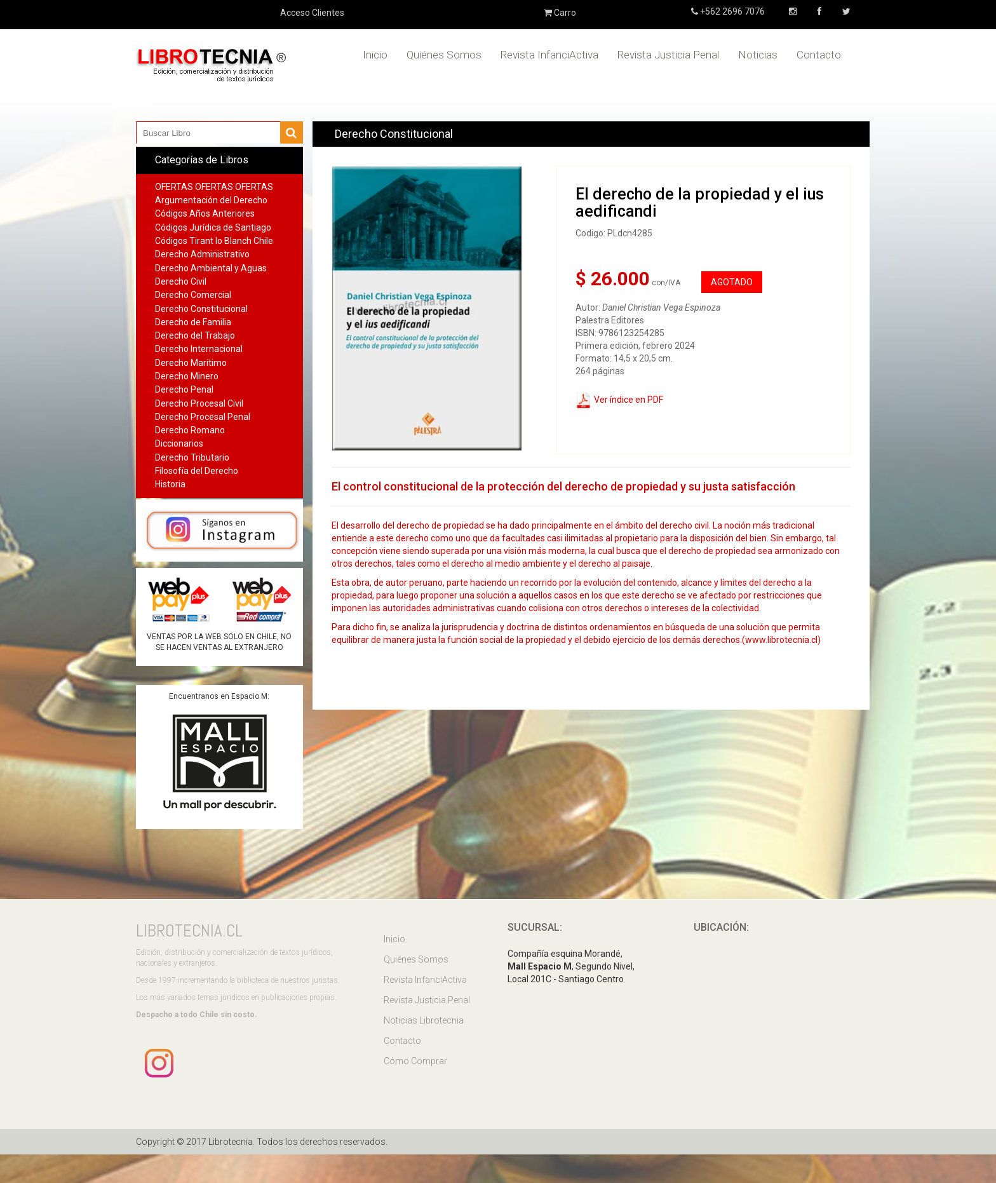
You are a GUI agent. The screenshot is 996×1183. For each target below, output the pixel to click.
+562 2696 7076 (731, 11)
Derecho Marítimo (191, 363)
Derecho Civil (180, 281)
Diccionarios (179, 443)
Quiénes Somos (444, 54)
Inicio (375, 54)
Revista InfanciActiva (549, 54)
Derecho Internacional (199, 349)
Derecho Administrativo (202, 254)
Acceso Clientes (312, 13)
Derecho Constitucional (201, 309)
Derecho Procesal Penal (202, 417)
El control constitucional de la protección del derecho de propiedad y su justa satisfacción (563, 486)
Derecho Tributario (192, 457)
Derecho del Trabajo (195, 335)
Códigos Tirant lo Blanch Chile (214, 241)
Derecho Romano (190, 430)
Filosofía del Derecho (196, 471)
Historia (170, 484)
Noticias (757, 54)
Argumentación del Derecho (211, 200)
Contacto (819, 54)
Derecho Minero (187, 376)
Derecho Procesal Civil (199, 403)
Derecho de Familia (193, 322)
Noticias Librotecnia (424, 1020)
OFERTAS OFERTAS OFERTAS (214, 187)
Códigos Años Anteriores (205, 213)
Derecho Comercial (193, 295)
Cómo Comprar (415, 1061)
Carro (560, 13)
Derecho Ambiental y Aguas (211, 268)
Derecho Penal (184, 389)
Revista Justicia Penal (668, 54)
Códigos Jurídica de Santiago (213, 227)
